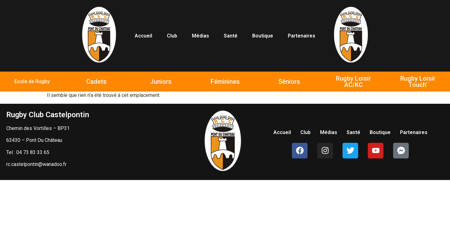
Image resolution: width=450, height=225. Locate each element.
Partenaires (301, 36)
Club (172, 36)
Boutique (262, 36)
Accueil (143, 36)
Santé (231, 36)
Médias (200, 36)
